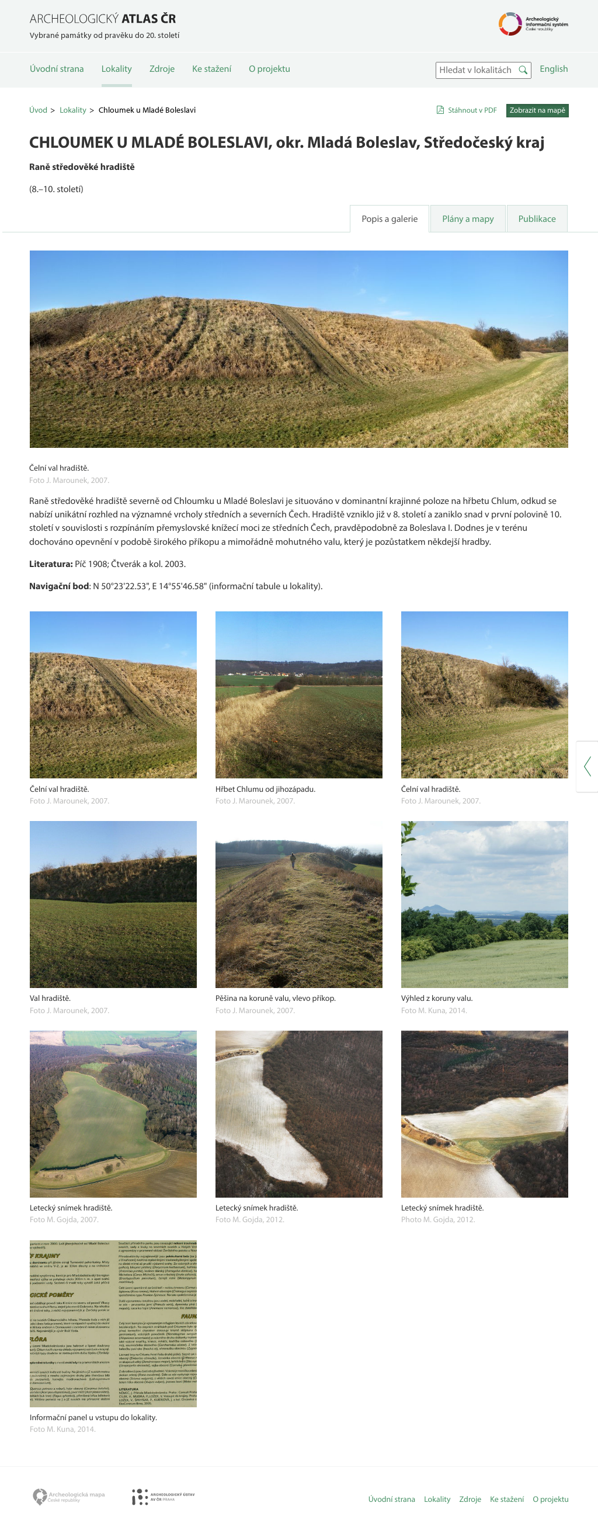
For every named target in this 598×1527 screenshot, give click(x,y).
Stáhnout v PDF (472, 110)
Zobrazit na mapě (537, 110)
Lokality (117, 69)
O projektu (269, 69)
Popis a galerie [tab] (389, 219)
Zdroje (162, 69)
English (554, 69)
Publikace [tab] (537, 219)
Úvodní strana (57, 69)
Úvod (38, 110)
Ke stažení (211, 69)
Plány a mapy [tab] (467, 219)
